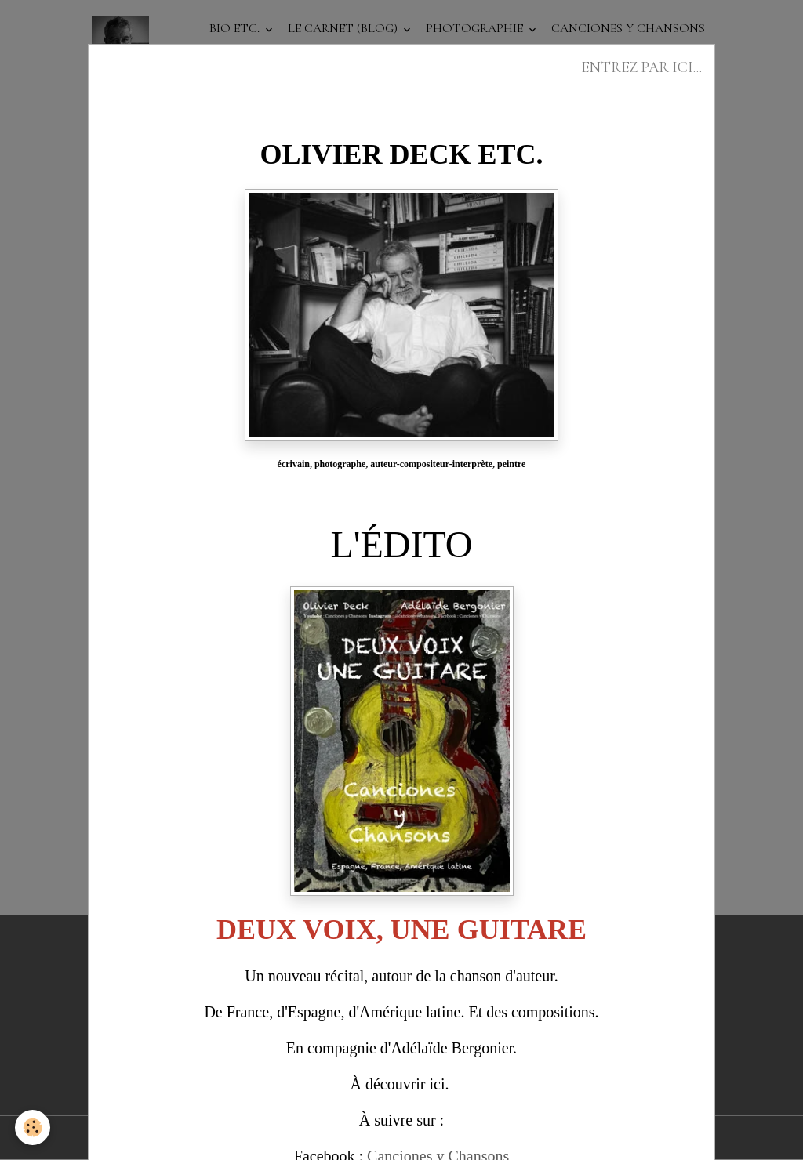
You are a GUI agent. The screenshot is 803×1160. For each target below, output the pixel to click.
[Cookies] (33, 1127)
